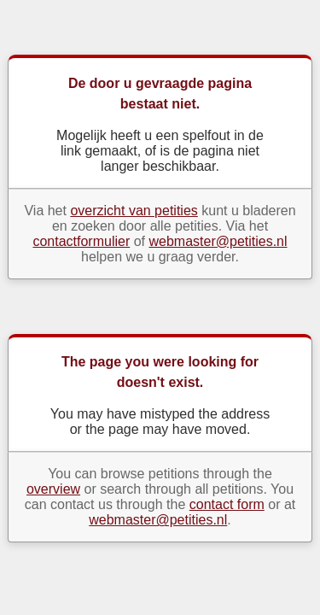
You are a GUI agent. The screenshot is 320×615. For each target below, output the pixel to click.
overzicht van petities (133, 210)
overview (53, 489)
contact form (227, 504)
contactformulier (81, 241)
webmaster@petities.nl (217, 241)
